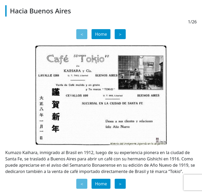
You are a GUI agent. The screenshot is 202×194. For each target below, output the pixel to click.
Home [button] (101, 34)
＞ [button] (120, 34)
